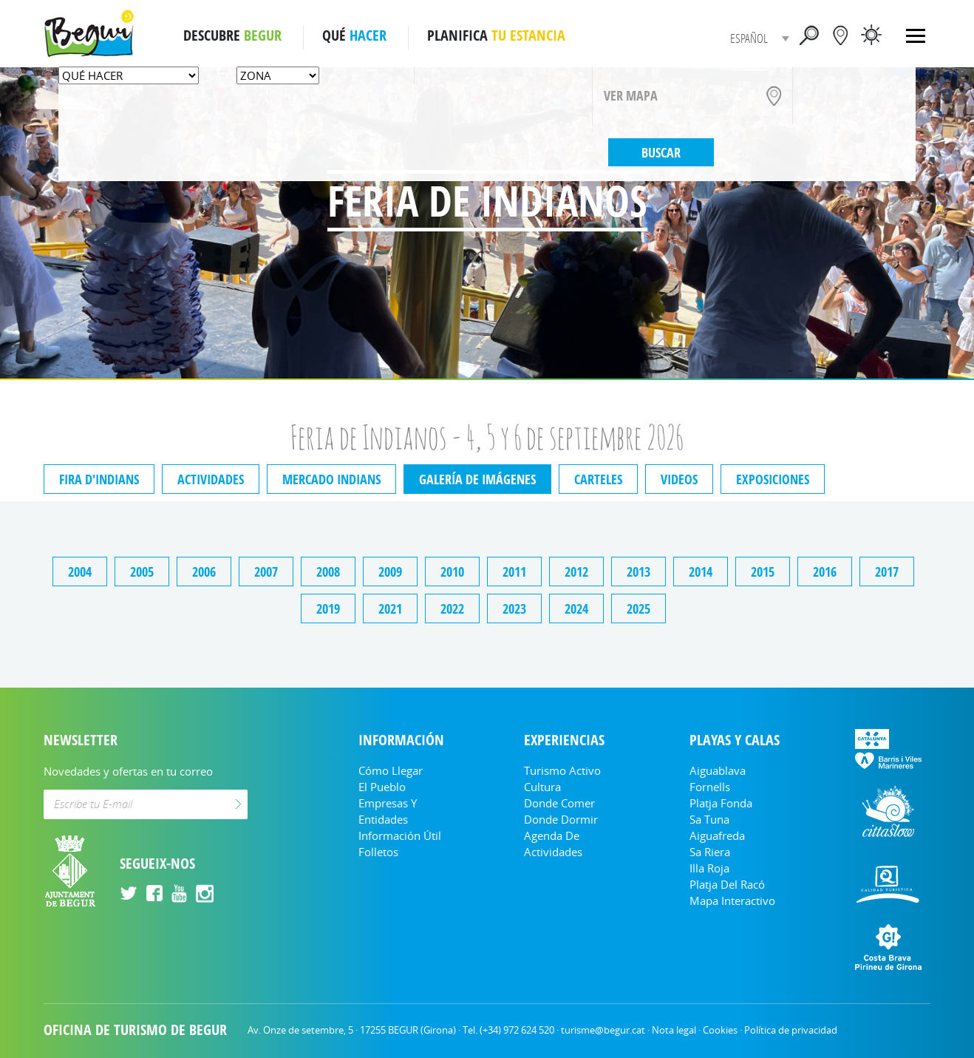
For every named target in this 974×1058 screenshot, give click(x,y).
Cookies (720, 1030)
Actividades (210, 479)
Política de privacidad (790, 1030)
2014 (700, 571)
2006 (204, 571)
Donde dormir (561, 819)
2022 (452, 608)
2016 (825, 571)
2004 (80, 571)
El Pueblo (382, 786)
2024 (576, 608)
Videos (679, 479)
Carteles (598, 479)
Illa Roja (709, 868)
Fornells (709, 786)
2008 (328, 571)
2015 (762, 571)
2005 (142, 571)
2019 (328, 608)
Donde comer (559, 803)
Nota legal (674, 1030)
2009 (390, 571)
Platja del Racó (727, 884)
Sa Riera (709, 851)
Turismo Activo (562, 770)
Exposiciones (772, 479)
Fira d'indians (99, 479)
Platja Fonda (720, 803)
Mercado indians (331, 479)
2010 (452, 571)
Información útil (399, 835)
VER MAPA (631, 95)
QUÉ (354, 35)
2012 (576, 571)
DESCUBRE (232, 35)
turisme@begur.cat (603, 1030)
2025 (638, 608)
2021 (390, 608)
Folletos (378, 851)
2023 (514, 608)
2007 (266, 571)
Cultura (542, 786)
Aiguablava (717, 770)
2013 (638, 571)
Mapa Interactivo (732, 900)
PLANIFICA (496, 35)
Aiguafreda (717, 835)
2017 (887, 571)
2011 (514, 571)
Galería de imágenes (477, 479)
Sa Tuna (709, 819)
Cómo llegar (390, 770)
